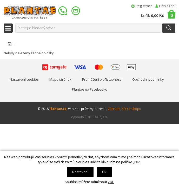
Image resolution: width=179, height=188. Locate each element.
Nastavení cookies (24, 79)
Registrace (144, 5)
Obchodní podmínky (148, 79)
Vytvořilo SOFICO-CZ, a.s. (89, 117)
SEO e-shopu (131, 109)
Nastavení (80, 171)
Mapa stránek (60, 79)
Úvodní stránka (10, 45)
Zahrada (114, 109)
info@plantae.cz (76, 10)
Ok (104, 171)
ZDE (111, 181)
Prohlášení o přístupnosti (102, 79)
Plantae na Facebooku (89, 89)
